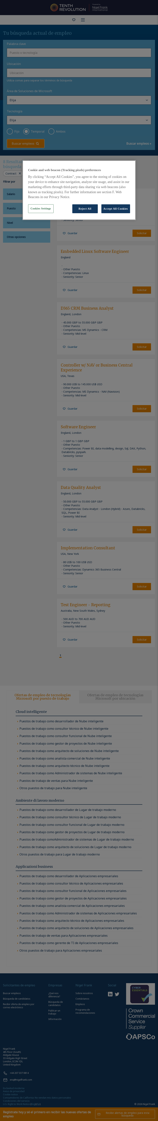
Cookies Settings (41, 208)
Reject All (85, 208)
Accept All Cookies (115, 208)
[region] (79, 190)
